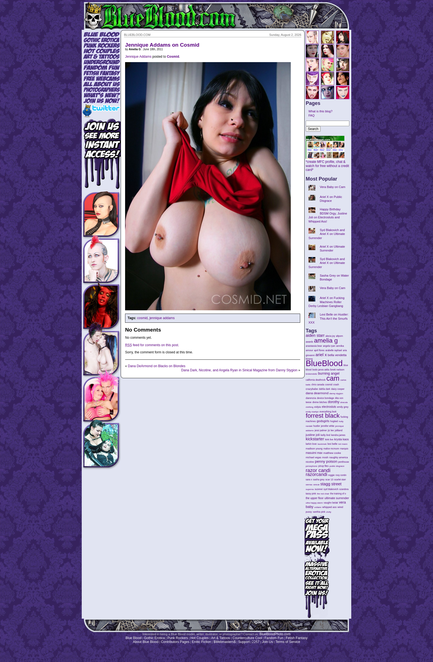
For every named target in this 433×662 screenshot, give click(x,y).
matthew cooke (332, 452)
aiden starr (315, 335)
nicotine (310, 461)
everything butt (328, 411)
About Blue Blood (146, 642)
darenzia (311, 397)
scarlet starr (340, 479)
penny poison (326, 461)
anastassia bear (314, 346)
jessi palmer (321, 430)
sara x (309, 479)
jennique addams (162, 318)
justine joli (313, 434)
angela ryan (329, 346)
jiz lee (331, 430)
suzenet (319, 489)
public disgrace (336, 466)
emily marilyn (312, 412)
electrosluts (329, 406)
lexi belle (332, 444)
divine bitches (319, 402)
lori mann (342, 444)
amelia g (326, 340)
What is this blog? (320, 111)
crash (336, 384)
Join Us (267, 642)
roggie (331, 475)
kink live (329, 439)
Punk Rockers (177, 638)
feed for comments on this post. (152, 345)
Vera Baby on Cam (332, 187)
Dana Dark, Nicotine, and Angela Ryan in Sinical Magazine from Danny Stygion (239, 370)
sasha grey (318, 479)
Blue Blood (133, 638)
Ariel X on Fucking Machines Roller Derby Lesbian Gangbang (326, 302)
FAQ (311, 115)
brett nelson (337, 369)
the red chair (323, 493)
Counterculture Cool (247, 638)
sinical (316, 484)
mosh (325, 457)
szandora (344, 489)
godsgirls (323, 421)
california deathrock (316, 380)
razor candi (318, 470)
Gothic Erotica (154, 638)
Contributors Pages (175, 642)
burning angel (328, 373)
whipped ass (329, 507)
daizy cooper (337, 389)
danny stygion (336, 393)
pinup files (323, 466)
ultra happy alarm (314, 503)
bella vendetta (337, 355)
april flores (319, 350)
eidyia (317, 407)
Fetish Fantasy (297, 638)
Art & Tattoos (220, 638)
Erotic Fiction (201, 642)
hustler (316, 426)
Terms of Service (287, 642)
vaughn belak (331, 502)
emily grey (342, 407)
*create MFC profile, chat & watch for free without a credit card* (327, 164)
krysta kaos (341, 439)
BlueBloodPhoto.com (275, 634)
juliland (338, 430)
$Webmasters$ (224, 642)
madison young (314, 448)
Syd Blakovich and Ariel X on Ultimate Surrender (326, 234)
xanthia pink (319, 511)
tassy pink (311, 493)
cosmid (142, 318)
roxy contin (341, 475)
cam (332, 378)
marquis (344, 448)
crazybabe (312, 388)
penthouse (343, 461)
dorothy (333, 402)
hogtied (334, 421)
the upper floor (315, 498)
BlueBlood (324, 363)
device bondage (325, 398)
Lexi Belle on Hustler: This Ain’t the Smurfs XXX (328, 318)
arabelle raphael (333, 350)
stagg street (331, 484)
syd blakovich (331, 489)
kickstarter (315, 439)
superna (310, 489)
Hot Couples (200, 638)
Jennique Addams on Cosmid (162, 45)
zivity (328, 512)
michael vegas (313, 457)
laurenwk (322, 444)
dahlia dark (324, 389)
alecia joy (330, 336)
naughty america (338, 457)
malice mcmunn (331, 448)
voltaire (317, 507)
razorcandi (316, 474)
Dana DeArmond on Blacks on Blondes (156, 366)
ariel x (321, 354)
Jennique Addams (138, 57)
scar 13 (329, 479)
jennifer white (327, 426)
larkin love (311, 444)
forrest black (323, 415)
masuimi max (314, 452)
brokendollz (311, 374)
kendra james (338, 435)
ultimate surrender (336, 498)
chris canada (317, 384)
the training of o (338, 493)
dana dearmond (317, 393)
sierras (309, 484)
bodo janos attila (320, 369)
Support (244, 642)
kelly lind (325, 435)
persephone (311, 466)
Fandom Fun (274, 638)
